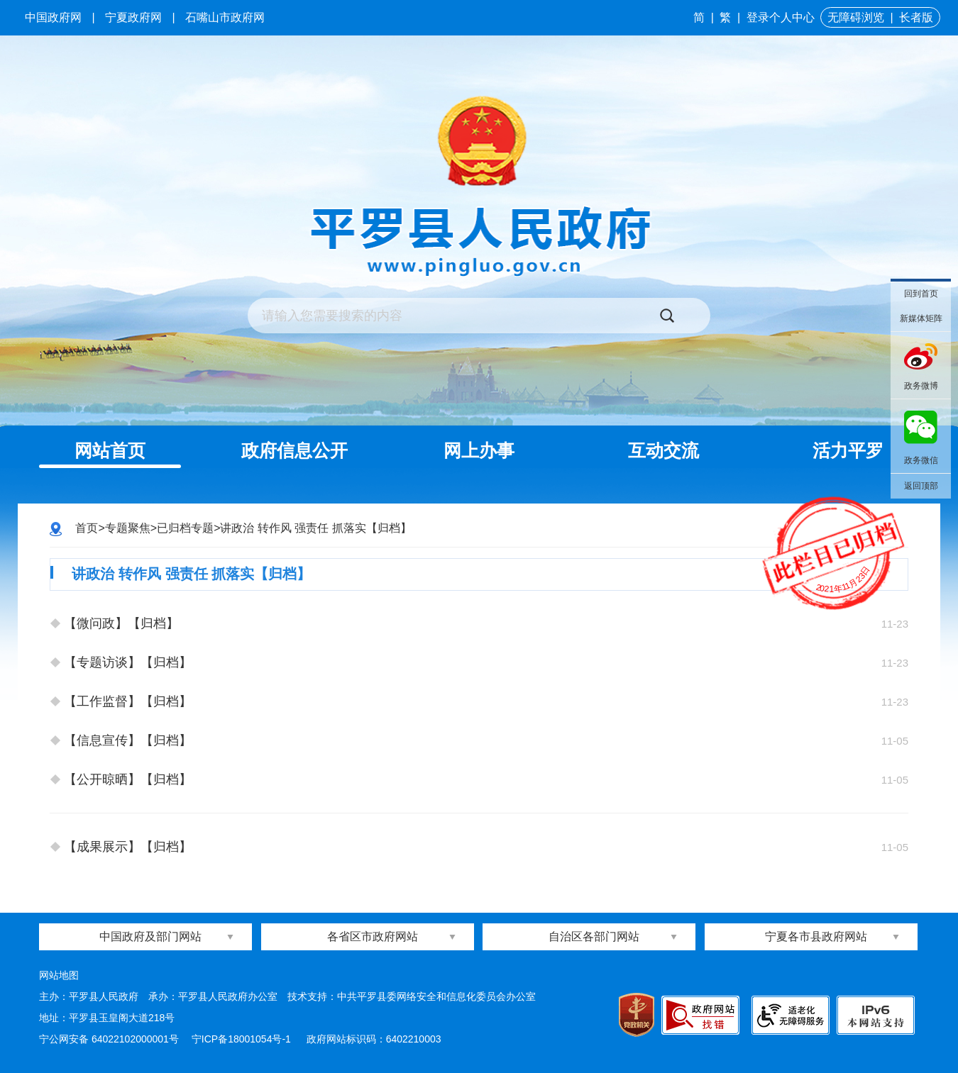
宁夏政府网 (133, 17)
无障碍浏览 (855, 17)
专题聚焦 (127, 528)
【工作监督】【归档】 (128, 701)
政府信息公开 (294, 450)
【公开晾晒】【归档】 (128, 779)
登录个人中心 (781, 17)
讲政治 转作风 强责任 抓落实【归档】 (315, 528)
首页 (86, 528)
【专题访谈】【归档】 (128, 662)
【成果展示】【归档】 (128, 847)
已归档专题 (185, 528)
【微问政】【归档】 (121, 623)
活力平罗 (848, 450)
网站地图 (59, 975)
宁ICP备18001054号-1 (243, 1039)
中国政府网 (53, 17)
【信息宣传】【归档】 (128, 740)
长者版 (916, 17)
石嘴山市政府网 (225, 17)
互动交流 (663, 450)
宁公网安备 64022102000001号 (109, 1039)
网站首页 (110, 450)
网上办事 (479, 450)
